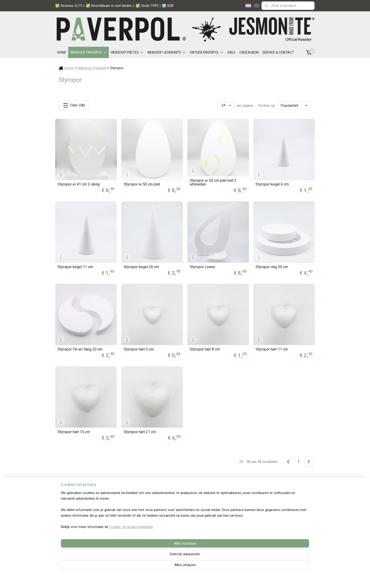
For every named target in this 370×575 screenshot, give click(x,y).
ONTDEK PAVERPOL (207, 52)
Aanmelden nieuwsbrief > (288, 521)
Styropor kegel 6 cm (272, 184)
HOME (61, 52)
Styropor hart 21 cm (140, 432)
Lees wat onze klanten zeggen (184, 541)
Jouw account (177, 499)
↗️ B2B (167, 6)
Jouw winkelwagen (181, 504)
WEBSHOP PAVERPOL (88, 52)
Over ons (115, 530)
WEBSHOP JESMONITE (166, 52)
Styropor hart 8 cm (204, 349)
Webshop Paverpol (91, 68)
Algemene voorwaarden (231, 525)
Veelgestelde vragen (124, 499)
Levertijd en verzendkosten (129, 509)
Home (69, 68)
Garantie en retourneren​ (127, 514)
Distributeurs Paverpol (125, 520)
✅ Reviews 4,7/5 (68, 6)
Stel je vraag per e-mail (79, 504)
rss (182, 566)
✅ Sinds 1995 (147, 6)
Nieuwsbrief (118, 525)
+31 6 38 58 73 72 (75, 514)
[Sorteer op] (294, 105)
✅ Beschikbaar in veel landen (109, 6)
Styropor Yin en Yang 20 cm (80, 349)
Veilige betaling (281, 499)
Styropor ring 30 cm (272, 267)
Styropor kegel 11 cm (75, 267)
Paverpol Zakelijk (225, 504)
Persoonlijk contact (284, 509)
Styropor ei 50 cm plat (142, 184)
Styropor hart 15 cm (74, 432)
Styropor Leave (202, 267)
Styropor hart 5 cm (139, 349)
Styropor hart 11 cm (272, 349)
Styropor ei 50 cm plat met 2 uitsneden (212, 182)
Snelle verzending (283, 504)
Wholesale (220, 499)
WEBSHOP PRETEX (127, 52)
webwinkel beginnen (199, 566)
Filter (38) (74, 105)
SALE (231, 52)
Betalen (115, 504)
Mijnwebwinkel (239, 566)
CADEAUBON (249, 52)
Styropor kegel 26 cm (141, 267)
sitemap (173, 566)
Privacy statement (226, 520)
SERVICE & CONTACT (278, 52)
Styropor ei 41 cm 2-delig (79, 184)
